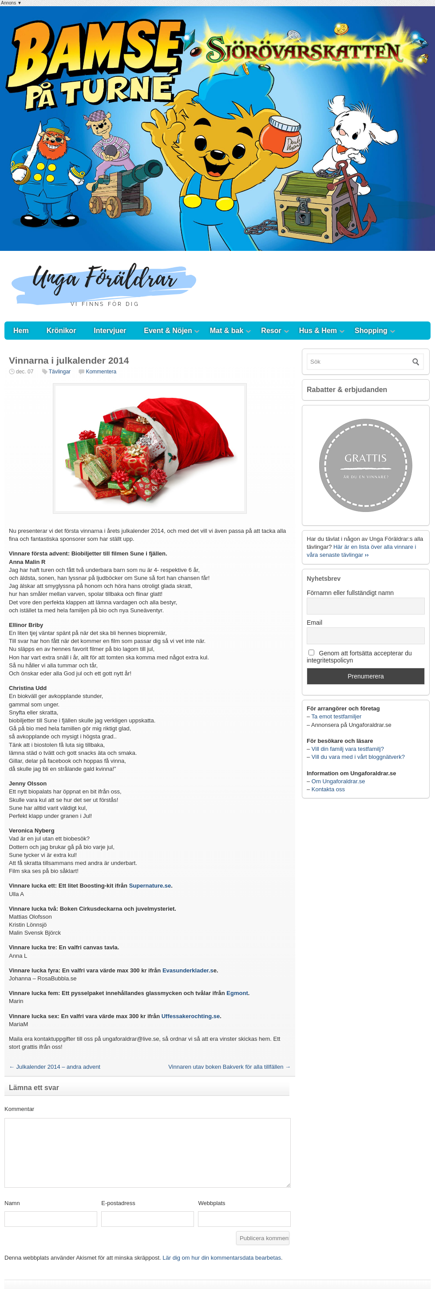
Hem (21, 330)
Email (314, 622)
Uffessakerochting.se (191, 1016)
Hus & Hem (318, 330)
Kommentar (19, 1109)
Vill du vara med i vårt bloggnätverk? (358, 757)
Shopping (371, 330)
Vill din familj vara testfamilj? (348, 749)
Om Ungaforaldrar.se (338, 781)
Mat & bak (227, 330)
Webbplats (211, 1203)
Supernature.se (150, 885)
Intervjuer (110, 330)
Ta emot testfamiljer (337, 716)
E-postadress (118, 1203)
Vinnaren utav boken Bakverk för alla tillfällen (229, 1066)
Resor (271, 330)
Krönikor (61, 330)
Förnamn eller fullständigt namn (350, 592)
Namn (12, 1203)
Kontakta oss (328, 789)
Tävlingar (60, 372)
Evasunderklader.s (188, 970)
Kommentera (101, 372)
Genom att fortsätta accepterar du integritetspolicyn (359, 657)
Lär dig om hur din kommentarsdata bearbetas (221, 1257)
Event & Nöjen (168, 330)
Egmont (237, 993)
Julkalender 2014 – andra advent (54, 1066)
